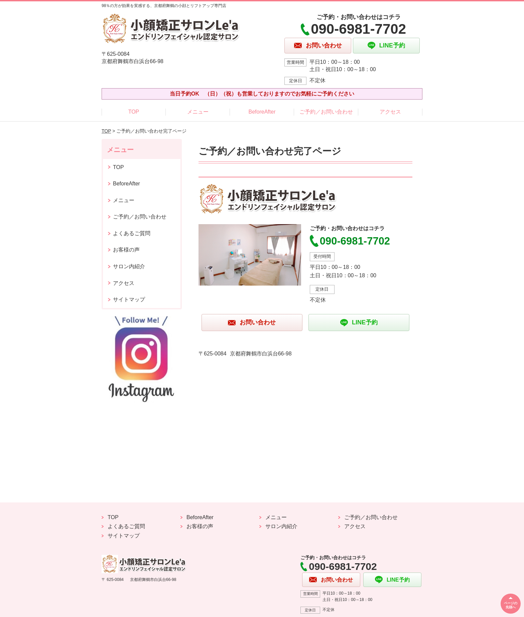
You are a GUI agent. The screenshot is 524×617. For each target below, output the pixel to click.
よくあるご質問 (131, 233)
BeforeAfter (262, 112)
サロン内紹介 (129, 266)
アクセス (390, 112)
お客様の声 (126, 250)
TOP (133, 112)
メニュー (198, 112)
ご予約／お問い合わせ (326, 112)
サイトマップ (129, 299)
